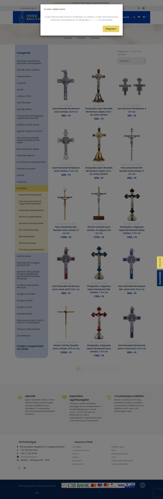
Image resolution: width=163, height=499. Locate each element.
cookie (94, 19)
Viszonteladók (160, 278)
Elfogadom (111, 28)
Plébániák (160, 262)
